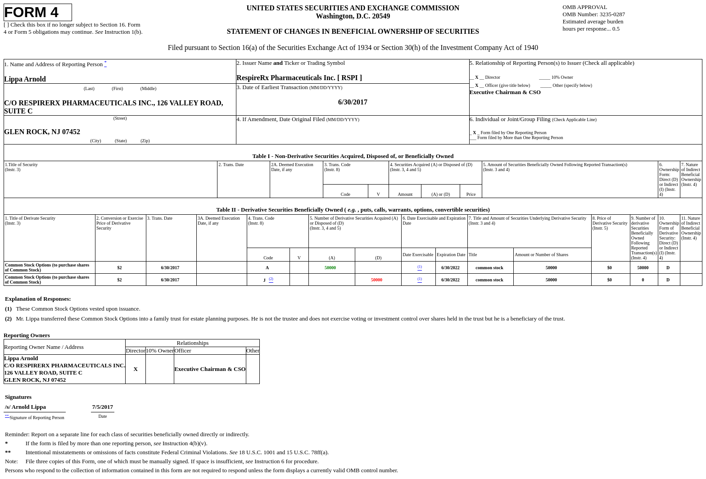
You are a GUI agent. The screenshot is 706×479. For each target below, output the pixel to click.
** (7, 416)
